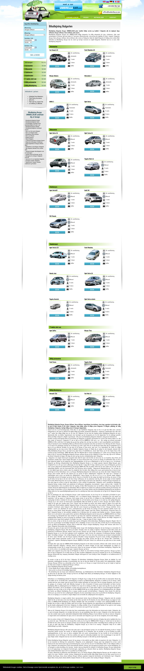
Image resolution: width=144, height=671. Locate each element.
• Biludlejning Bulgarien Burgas (32, 120)
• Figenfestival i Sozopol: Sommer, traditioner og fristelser (33, 163)
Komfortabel (29, 76)
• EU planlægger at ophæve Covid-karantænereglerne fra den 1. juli (33, 124)
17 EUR (44, 76)
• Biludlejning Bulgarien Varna (32, 122)
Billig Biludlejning (31, 86)
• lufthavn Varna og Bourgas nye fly (33, 154)
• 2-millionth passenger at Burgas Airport (35, 140)
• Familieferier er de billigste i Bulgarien (34, 147)
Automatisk (29, 66)
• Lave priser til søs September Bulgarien (34, 159)
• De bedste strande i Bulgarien (32, 160)
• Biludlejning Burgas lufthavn (32, 126)
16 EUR (44, 69)
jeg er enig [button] (132, 667)
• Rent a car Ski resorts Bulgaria (32, 131)
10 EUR (44, 86)
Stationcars (28, 72)
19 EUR (44, 66)
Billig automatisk (30, 82)
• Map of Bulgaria (29, 139)
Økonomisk (28, 69)
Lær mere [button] (79, 667)
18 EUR (44, 79)
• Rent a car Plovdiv (29, 136)
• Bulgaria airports (29, 137)
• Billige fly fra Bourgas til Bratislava (33, 142)
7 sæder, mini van (30, 79)
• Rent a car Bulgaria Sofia (31, 133)
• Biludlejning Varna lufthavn (32, 134)
